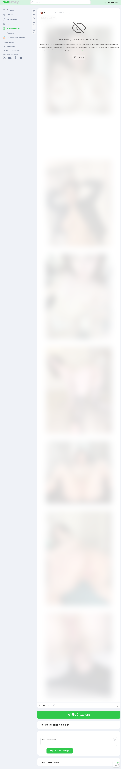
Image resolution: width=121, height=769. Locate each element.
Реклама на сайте (10, 54)
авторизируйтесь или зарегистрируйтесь (91, 50)
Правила (6, 50)
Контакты (16, 50)
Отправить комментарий (60, 750)
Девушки (69, 12)
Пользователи (9, 46)
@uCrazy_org (79, 714)
